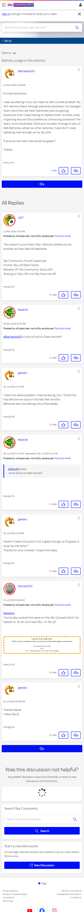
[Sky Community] (21, 5)
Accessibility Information (69, 894)
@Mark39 (13, 469)
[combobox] (38, 27)
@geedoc (9, 613)
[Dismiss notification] (79, 14)
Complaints (8, 897)
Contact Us (75, 897)
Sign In (79, 5)
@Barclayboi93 (12, 336)
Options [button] (6, 52)
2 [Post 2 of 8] (9, 287)
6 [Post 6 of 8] (9, 563)
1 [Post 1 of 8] (8, 162)
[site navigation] (4, 5)
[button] (79, 69)
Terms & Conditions (71, 890)
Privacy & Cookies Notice (15, 894)
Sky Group (8, 901)
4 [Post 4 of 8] (9, 416)
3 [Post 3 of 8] (9, 350)
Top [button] (43, 883)
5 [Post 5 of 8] (9, 496)
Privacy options (10, 890)
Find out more (62, 236)
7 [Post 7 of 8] (9, 664)
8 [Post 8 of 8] (9, 727)
